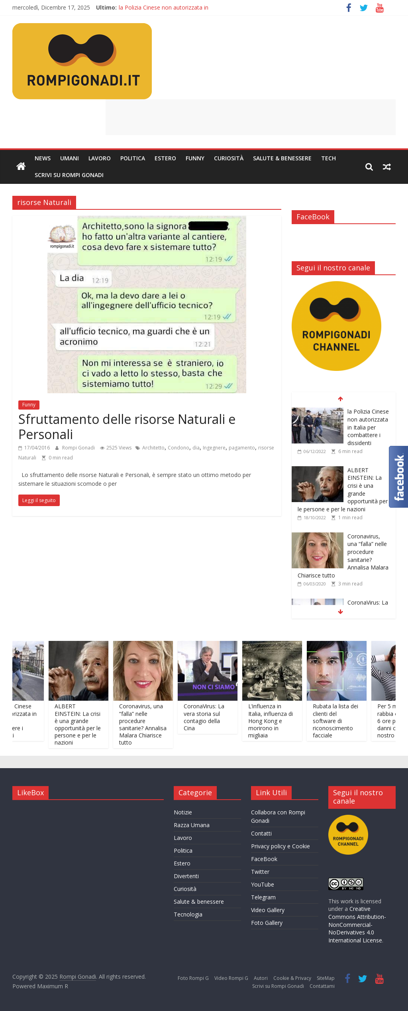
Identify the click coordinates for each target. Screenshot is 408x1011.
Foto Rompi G (193, 978)
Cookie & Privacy (292, 978)
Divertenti (186, 876)
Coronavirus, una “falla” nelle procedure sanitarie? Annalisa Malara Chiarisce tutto (149, 724)
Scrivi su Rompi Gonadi (69, 175)
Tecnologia (188, 914)
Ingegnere (214, 447)
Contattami (322, 986)
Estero (165, 158)
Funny (195, 158)
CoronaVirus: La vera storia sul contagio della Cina (210, 717)
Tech (328, 158)
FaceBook (264, 859)
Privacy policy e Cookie (280, 846)
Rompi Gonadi (79, 447)
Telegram (263, 897)
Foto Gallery (266, 922)
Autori (261, 978)
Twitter (260, 871)
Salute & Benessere (282, 158)
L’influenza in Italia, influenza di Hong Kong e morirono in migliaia (277, 720)
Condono (178, 447)
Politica (132, 158)
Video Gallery (267, 910)
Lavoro (99, 158)
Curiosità (228, 158)
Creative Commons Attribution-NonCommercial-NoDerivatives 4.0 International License (357, 924)
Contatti (261, 833)
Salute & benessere (199, 901)
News (43, 158)
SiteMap (326, 978)
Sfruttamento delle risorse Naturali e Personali (126, 426)
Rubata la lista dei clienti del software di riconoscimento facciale (342, 720)
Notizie (183, 812)
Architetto (153, 447)
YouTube (262, 884)
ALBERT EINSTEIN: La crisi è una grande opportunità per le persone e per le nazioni (84, 724)
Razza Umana (192, 825)
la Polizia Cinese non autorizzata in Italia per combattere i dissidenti (368, 427)
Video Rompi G (231, 978)
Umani (69, 158)
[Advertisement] (251, 117)
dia (196, 447)
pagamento (242, 447)
